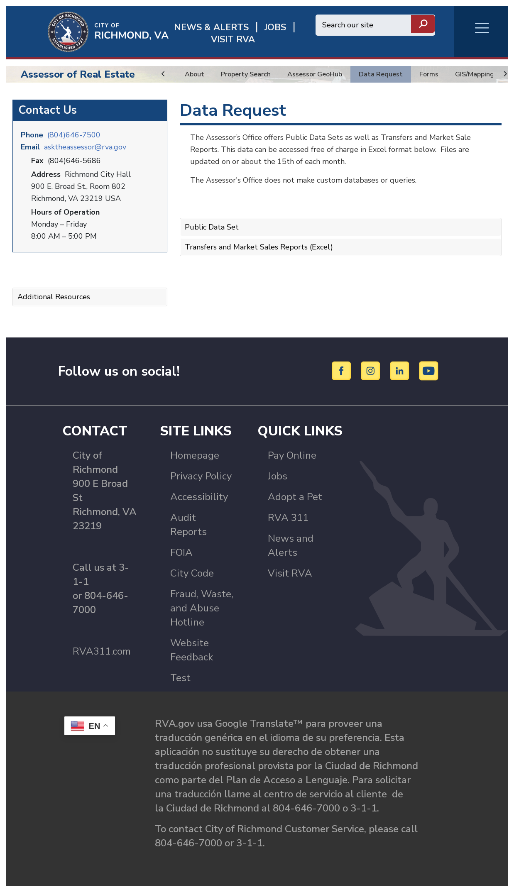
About (195, 74)
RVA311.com (102, 651)
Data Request (396, 74)
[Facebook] (342, 371)
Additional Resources (53, 297)
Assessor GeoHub (324, 74)
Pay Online (292, 455)
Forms (446, 74)
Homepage (194, 455)
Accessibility (199, 496)
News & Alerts (211, 28)
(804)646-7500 (73, 135)
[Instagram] (371, 371)
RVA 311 (288, 517)
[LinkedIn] (400, 371)
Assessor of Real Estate (78, 74)
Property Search (250, 74)
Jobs (277, 476)
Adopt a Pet (295, 496)
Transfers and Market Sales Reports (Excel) (259, 247)
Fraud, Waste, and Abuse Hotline (201, 608)
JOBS (275, 28)
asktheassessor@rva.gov (85, 147)
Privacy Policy (201, 476)
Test (180, 677)
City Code (192, 573)
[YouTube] (429, 371)
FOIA (181, 552)
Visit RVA (290, 573)
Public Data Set (212, 227)
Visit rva (233, 40)
